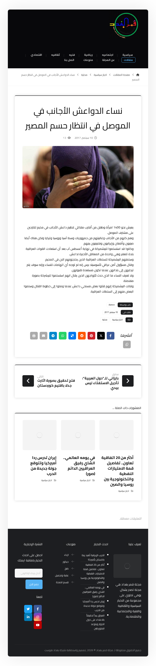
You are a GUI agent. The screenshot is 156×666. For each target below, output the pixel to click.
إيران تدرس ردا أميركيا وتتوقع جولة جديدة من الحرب (93, 605)
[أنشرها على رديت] (82, 335)
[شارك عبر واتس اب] (63, 335)
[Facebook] (38, 609)
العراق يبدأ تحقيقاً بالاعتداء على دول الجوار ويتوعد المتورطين (95, 622)
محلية (104, 320)
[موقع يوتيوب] (38, 625)
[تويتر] (28, 609)
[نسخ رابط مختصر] (127, 344)
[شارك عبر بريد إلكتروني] (43, 335)
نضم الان (34, 584)
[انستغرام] (38, 617)
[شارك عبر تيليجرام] (53, 335)
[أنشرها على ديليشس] (72, 335)
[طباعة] (34, 335)
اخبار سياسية (117, 320)
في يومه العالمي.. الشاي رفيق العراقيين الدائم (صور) (93, 591)
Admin (112, 305)
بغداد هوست (51, 650)
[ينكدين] (28, 617)
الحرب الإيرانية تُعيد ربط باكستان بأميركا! (93, 557)
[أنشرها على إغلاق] (101, 335)
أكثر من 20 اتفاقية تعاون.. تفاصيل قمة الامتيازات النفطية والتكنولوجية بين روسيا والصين (92, 573)
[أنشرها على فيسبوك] (110, 335)
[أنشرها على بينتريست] (91, 335)
